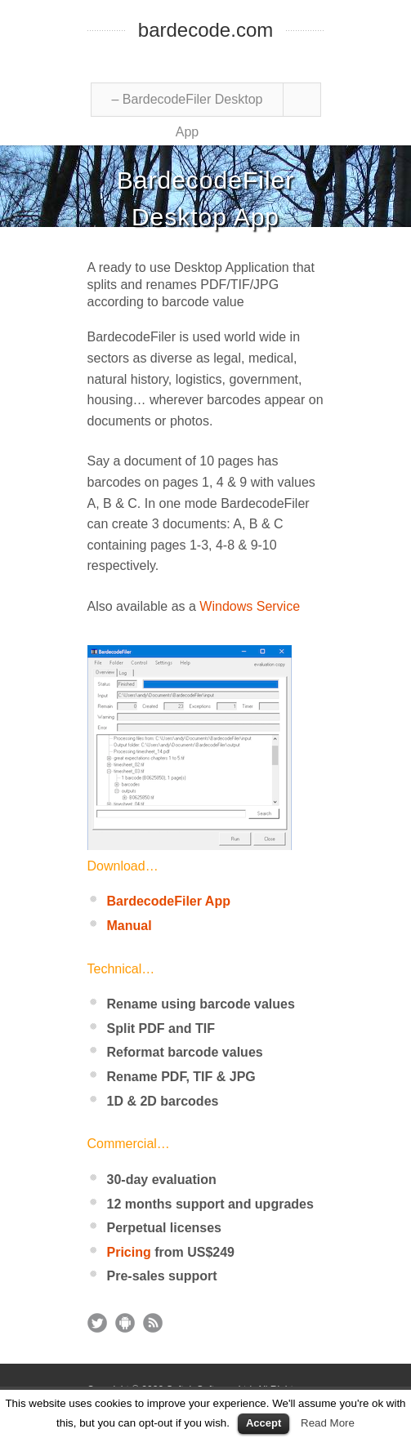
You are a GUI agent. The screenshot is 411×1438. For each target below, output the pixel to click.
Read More (328, 1423)
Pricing (129, 1252)
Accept (263, 1423)
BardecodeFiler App (168, 901)
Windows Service (249, 606)
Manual (129, 926)
